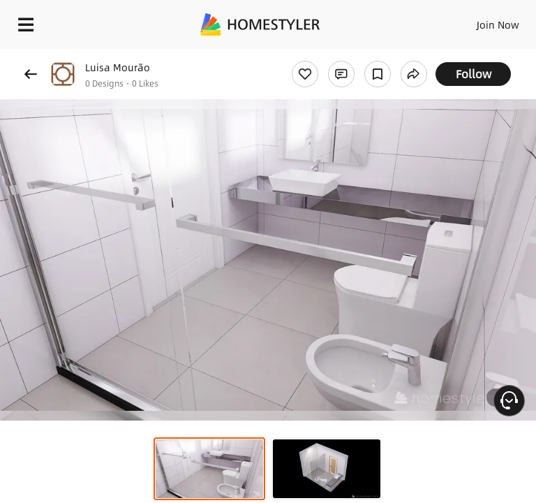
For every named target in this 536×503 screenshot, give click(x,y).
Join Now (498, 24)
